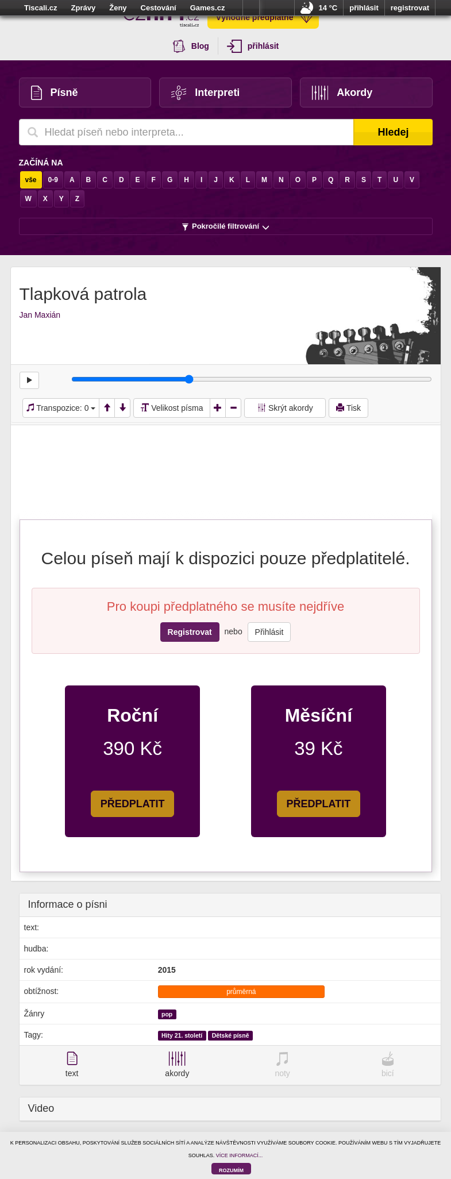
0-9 (53, 180)
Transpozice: (61, 408)
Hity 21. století (181, 1035)
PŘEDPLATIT (133, 804)
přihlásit (364, 7)
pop (166, 1014)
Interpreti (205, 93)
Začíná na (41, 162)
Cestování (158, 7)
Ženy (117, 7)
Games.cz (207, 7)
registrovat (410, 7)
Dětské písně (230, 1035)
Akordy (342, 93)
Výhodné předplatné (265, 17)
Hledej (392, 132)
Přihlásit (269, 632)
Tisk (348, 408)
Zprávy (83, 7)
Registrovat (190, 632)
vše (31, 180)
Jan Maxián (40, 314)
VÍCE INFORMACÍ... (239, 1155)
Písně (54, 93)
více (251, 8)
